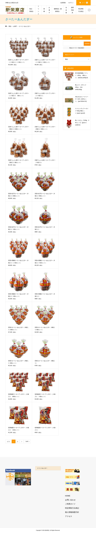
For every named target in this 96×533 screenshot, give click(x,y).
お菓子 (49, 10)
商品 (66, 59)
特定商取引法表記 (80, 10)
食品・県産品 (31, 10)
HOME (67, 496)
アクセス (68, 516)
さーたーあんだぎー (42, 468)
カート (85, 3)
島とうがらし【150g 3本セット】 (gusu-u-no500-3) (82, 123)
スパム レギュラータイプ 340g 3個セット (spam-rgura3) (81, 111)
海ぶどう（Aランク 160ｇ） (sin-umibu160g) (81, 87)
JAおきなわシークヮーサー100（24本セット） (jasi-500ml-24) (81, 99)
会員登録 (63, 2)
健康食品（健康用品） (58, 10)
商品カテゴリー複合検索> (76, 48)
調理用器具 (72, 10)
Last (27, 441)
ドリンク (38, 10)
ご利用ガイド (70, 504)
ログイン (71, 2)
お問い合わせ (70, 500)
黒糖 (44, 10)
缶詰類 (66, 10)
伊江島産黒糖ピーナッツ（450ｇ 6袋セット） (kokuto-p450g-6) (81, 75)
